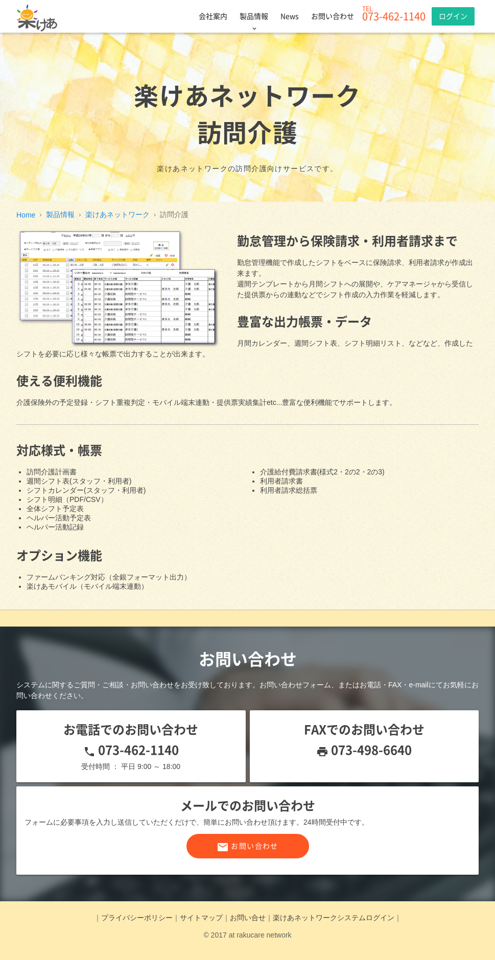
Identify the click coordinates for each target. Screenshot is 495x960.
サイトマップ (201, 918)
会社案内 (213, 16)
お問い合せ (248, 918)
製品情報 (254, 16)
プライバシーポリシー (137, 918)
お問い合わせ (332, 16)
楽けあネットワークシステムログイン (333, 918)
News (289, 16)
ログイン (453, 16)
